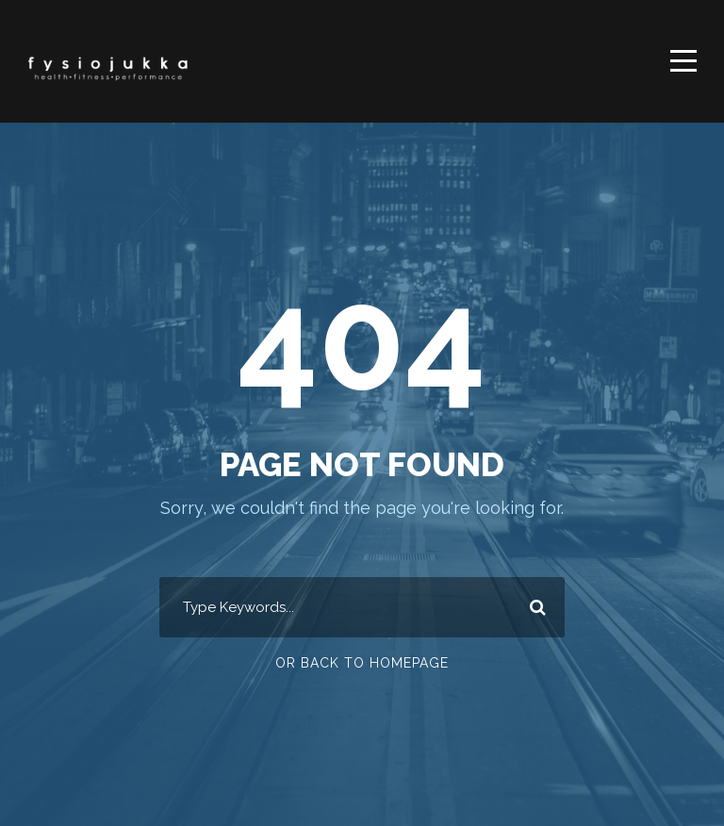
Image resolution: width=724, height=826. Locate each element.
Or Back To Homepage (362, 662)
